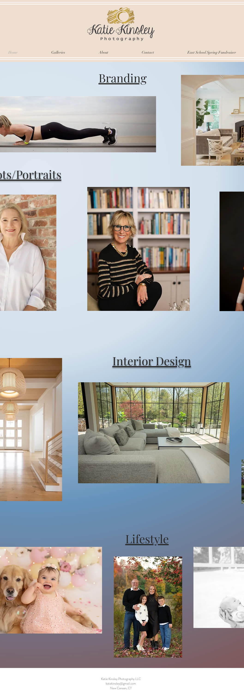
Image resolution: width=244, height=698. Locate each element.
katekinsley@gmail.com (121, 683)
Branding (123, 78)
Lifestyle (147, 538)
